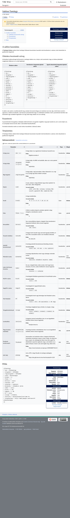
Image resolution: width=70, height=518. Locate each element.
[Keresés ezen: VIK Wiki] (33, 2)
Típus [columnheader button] (61, 147)
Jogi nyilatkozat (27, 427)
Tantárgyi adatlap (58, 39)
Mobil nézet (36, 427)
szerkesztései (37, 21)
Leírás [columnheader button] (41, 147)
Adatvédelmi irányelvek (8, 427)
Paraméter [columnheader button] (13, 147)
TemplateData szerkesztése (21, 140)
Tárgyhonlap (56, 404)
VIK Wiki (6, 2)
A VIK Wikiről (18, 427)
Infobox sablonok (12, 412)
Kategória (4, 412)
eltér (8, 24)
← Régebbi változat (13, 24)
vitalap (31, 21)
